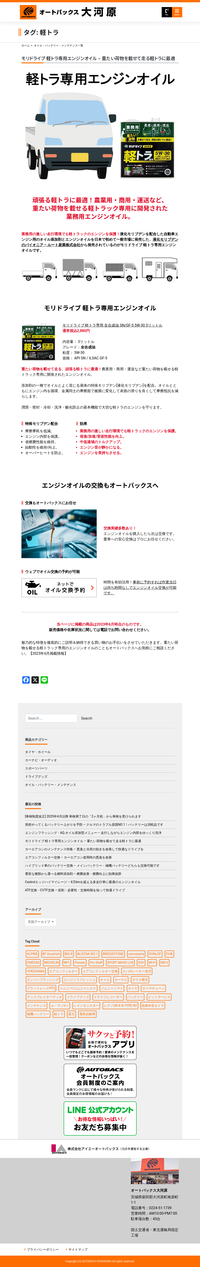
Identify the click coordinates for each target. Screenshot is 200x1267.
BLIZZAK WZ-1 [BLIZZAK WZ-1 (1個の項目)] (87, 954)
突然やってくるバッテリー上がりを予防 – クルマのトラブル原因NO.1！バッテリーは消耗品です (94, 824)
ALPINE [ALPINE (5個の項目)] (32, 954)
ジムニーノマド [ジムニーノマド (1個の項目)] (112, 988)
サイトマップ (78, 1249)
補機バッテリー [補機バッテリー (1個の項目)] (38, 1014)
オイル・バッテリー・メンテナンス (50, 785)
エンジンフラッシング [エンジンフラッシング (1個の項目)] (43, 979)
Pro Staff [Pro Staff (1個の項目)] (96, 962)
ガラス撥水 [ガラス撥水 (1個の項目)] (140, 979)
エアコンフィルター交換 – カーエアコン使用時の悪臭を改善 (68, 857)
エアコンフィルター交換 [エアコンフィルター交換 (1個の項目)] (100, 971)
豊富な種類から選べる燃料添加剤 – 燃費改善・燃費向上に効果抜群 (73, 874)
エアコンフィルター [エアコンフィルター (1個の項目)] (63, 971)
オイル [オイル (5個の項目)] (105, 979)
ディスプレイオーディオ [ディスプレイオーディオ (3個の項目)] (44, 997)
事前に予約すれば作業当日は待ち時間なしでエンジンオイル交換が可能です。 (140, 587)
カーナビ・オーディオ (41, 760)
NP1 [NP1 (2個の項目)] (67, 962)
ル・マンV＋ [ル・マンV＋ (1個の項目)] (60, 1005)
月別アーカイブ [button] (39, 922)
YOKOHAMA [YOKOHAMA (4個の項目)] (35, 971)
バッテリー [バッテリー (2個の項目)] (135, 997)
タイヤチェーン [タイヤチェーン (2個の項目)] (153, 988)
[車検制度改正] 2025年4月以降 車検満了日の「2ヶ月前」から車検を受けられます (83, 816)
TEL (166, 12)
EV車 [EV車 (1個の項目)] (169, 954)
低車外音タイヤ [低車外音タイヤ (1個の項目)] (153, 1005)
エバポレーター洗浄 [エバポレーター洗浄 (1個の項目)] (136, 971)
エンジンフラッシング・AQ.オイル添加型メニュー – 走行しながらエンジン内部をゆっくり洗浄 (93, 833)
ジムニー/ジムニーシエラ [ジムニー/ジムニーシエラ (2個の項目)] (78, 988)
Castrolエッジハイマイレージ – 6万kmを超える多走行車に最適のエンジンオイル (83, 882)
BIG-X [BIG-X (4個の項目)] (69, 954)
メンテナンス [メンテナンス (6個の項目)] (36, 1005)
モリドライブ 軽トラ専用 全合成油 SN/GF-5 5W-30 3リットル (112, 325)
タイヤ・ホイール (38, 752)
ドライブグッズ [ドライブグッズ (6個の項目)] (78, 997)
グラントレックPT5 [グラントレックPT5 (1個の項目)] (41, 988)
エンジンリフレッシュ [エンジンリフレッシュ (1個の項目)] (80, 979)
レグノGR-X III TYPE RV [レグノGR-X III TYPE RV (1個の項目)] (120, 1005)
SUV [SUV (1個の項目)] (141, 962)
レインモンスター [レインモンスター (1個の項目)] (86, 1005)
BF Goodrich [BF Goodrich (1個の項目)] (51, 954)
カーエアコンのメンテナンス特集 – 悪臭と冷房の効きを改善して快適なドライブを (84, 849)
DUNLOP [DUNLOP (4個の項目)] (155, 954)
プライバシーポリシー (43, 1249)
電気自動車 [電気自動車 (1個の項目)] (87, 1014)
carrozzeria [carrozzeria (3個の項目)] (136, 954)
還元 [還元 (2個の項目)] (71, 1014)
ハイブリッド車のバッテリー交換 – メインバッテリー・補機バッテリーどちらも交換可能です (92, 865)
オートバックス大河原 (68, 12)
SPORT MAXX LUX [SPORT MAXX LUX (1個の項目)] (120, 962)
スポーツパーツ (36, 768)
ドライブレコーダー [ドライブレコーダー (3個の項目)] (108, 997)
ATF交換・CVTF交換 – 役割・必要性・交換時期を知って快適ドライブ (75, 890)
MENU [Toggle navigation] (177, 12)
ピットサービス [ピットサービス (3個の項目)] (159, 997)
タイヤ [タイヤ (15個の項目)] (133, 988)
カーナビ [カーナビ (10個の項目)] (120, 979)
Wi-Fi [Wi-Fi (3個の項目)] (152, 962)
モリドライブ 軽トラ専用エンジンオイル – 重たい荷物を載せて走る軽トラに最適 (98, 58)
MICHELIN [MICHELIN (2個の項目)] (51, 962)
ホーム (25, 45)
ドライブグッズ (36, 776)
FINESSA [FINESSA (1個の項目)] (33, 962)
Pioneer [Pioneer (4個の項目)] (79, 962)
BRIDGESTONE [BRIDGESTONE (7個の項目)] (113, 954)
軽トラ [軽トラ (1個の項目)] (59, 1014)
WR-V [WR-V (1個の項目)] (164, 962)
